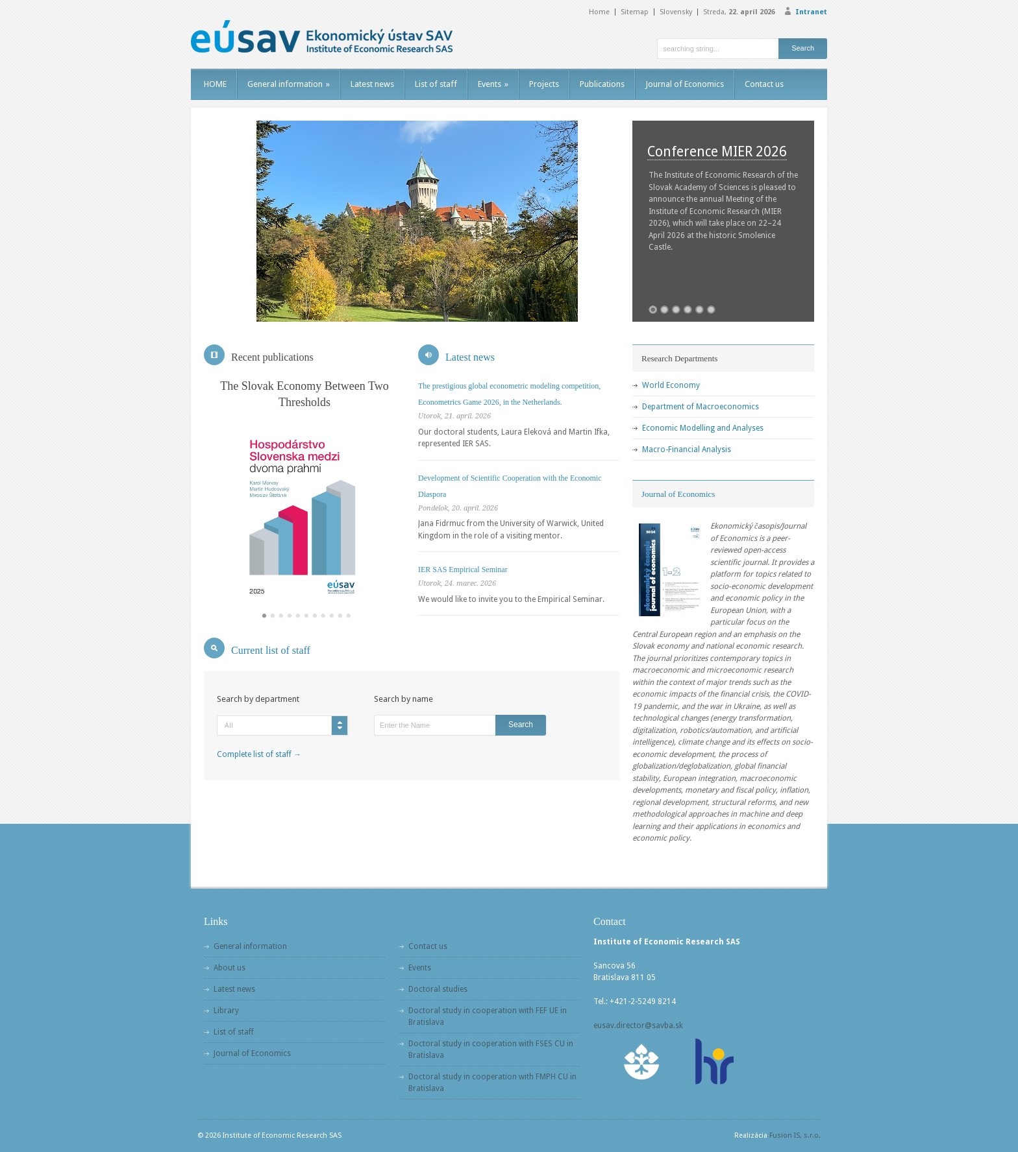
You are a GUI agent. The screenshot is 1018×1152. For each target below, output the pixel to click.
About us (229, 967)
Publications (602, 84)
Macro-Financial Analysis (686, 449)
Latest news (372, 84)
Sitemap (635, 12)
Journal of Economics (684, 84)
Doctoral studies (437, 989)
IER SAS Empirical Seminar (463, 569)
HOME (215, 84)
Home (599, 12)
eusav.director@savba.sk (638, 1025)
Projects (544, 84)
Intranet (811, 12)
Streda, (739, 12)
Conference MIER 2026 (717, 151)
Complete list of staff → (259, 754)
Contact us (764, 84)
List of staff (436, 84)
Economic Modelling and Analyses (703, 428)
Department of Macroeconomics (700, 406)
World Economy (671, 385)
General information (288, 84)
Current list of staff (270, 650)
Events (493, 84)
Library (226, 1010)
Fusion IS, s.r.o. (795, 1135)
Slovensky (676, 12)
